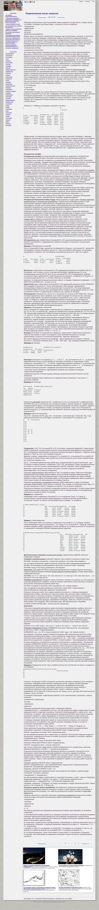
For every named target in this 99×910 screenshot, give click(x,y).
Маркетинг (8, 82)
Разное (7, 105)
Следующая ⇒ (61, 17)
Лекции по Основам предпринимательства (11, 45)
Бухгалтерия (8, 62)
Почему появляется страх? (12, 24)
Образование (9, 95)
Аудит (7, 59)
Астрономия (8, 57)
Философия (8, 118)
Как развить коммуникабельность (11, 15)
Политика (8, 98)
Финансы (7, 120)
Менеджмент (9, 89)
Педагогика (8, 96)
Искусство (8, 73)
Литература (8, 78)
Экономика (8, 125)
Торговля (7, 114)
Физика (7, 116)
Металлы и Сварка (10, 91)
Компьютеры (8, 77)
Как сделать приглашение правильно (12, 32)
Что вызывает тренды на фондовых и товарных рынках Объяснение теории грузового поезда (39, 888)
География (8, 66)
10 (75, 843)
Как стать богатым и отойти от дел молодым (13, 26)
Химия (7, 121)
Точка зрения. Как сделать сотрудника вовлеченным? (12, 36)
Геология (7, 68)
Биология (8, 60)
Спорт (7, 111)
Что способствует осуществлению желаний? (71, 865)
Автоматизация (9, 53)
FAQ (93, 1)
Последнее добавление (11, 48)
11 (79, 843)
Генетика (7, 64)
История (7, 75)
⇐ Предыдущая (41, 17)
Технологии (8, 112)
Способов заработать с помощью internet (11, 42)
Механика (8, 93)
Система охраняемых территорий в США (70, 887)
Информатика (9, 71)
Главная (81, 1)
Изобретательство (10, 69)
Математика (8, 84)
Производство (9, 102)
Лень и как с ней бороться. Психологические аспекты (12, 39)
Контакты (87, 1)
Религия (7, 107)
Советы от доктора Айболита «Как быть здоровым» (13, 29)
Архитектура (8, 55)
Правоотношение (10, 100)
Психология (8, 103)
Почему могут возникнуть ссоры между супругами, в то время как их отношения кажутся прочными (13, 20)
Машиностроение (10, 86)
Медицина (8, 87)
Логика (7, 80)
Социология (8, 109)
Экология (7, 123)
